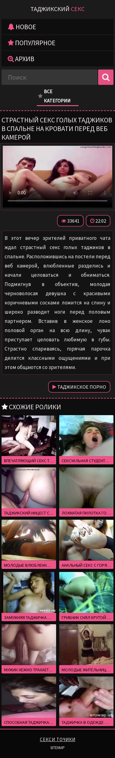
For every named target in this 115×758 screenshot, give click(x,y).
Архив (21, 58)
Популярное (32, 42)
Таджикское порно (79, 387)
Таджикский (57, 9)
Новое (22, 26)
